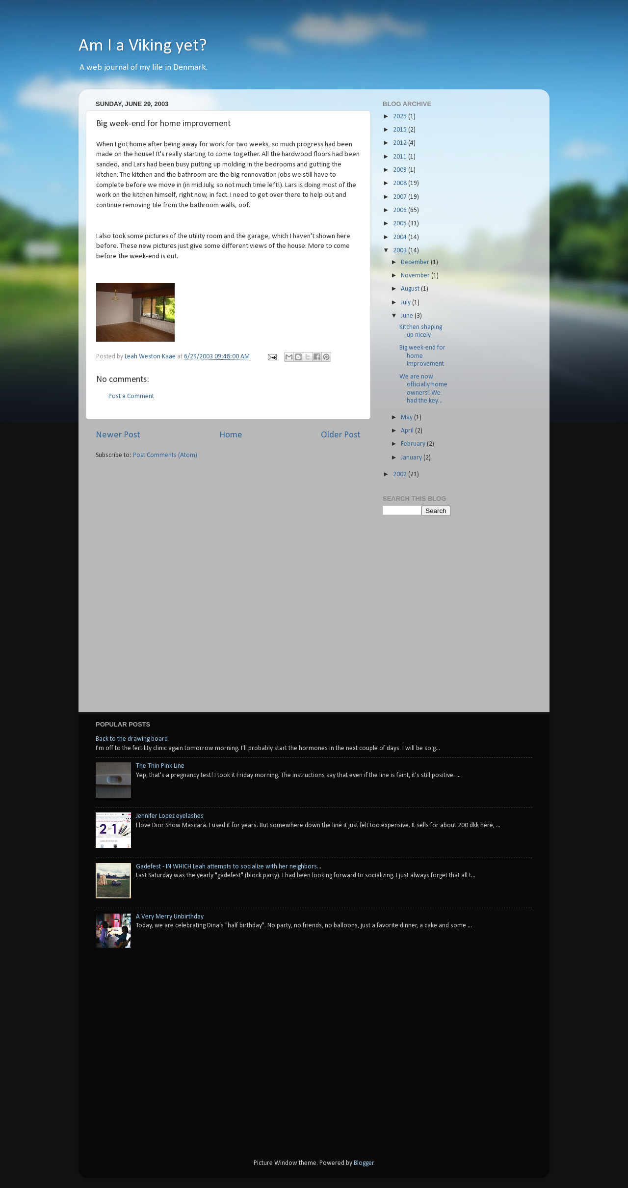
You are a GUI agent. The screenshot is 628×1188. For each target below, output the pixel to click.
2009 (400, 170)
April (408, 431)
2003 (400, 250)
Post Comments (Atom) (165, 455)
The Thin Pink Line (160, 766)
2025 (400, 116)
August (411, 289)
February (414, 444)
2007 (400, 197)
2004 (400, 237)
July (406, 302)
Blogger (364, 1163)
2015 (400, 130)
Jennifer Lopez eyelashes (170, 816)
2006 (400, 210)
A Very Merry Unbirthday (170, 917)
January (412, 458)
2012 (400, 143)
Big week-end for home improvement (422, 356)
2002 (400, 474)
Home (230, 435)
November (416, 275)
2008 (400, 183)
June (408, 316)
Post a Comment (131, 396)
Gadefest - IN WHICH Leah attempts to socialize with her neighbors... (228, 867)
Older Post (341, 435)
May (407, 417)
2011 (400, 157)
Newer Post (118, 435)
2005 (400, 223)
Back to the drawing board (132, 739)
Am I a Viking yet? (142, 46)
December (416, 262)
